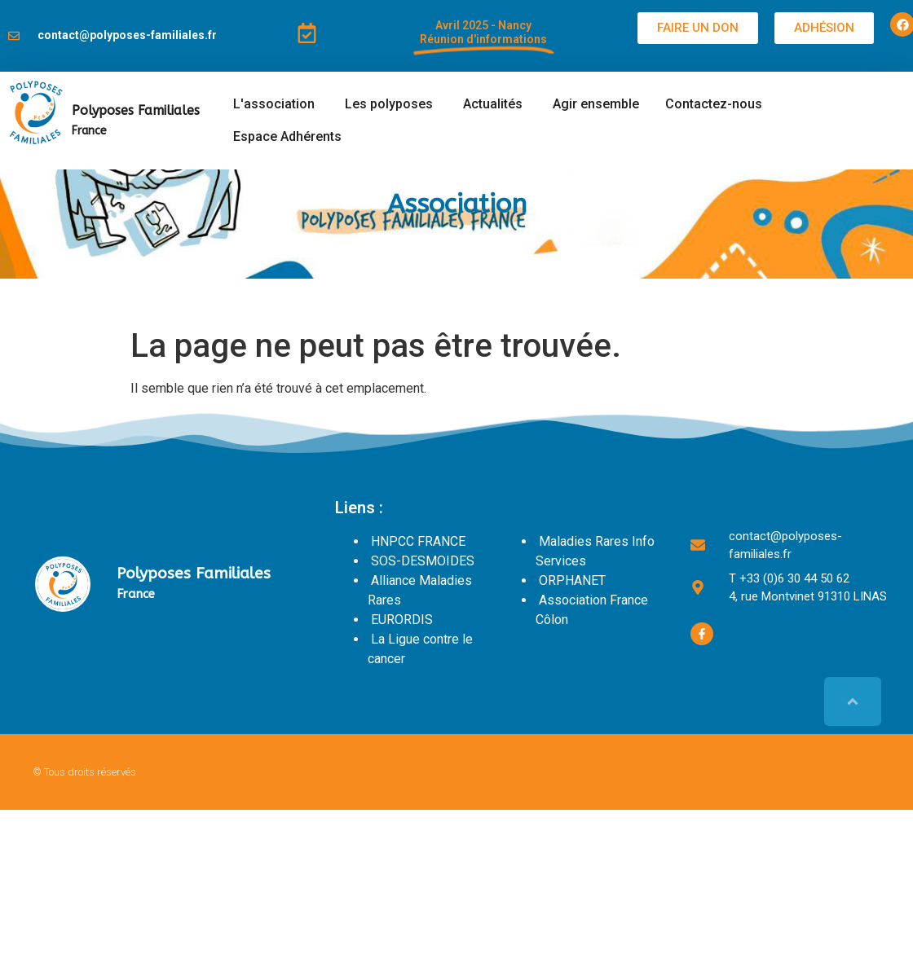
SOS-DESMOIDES (422, 561)
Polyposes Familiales (136, 110)
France (89, 131)
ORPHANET (572, 580)
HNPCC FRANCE (418, 541)
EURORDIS (402, 619)
